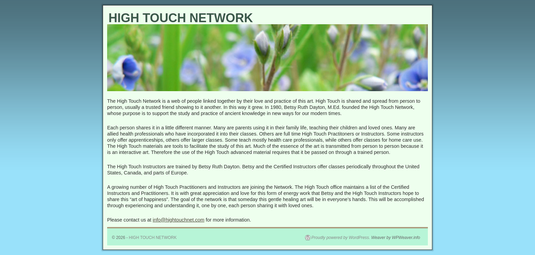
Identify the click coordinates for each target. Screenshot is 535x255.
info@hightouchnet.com (178, 220)
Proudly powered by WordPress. (341, 237)
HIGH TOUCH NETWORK (181, 18)
